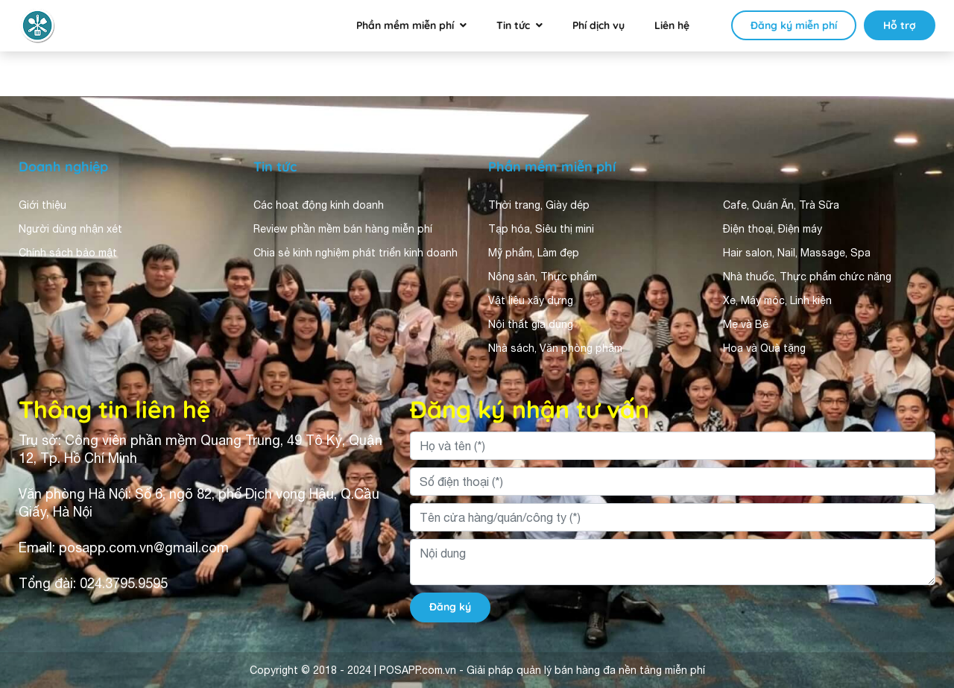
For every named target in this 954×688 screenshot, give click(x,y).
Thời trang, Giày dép (539, 205)
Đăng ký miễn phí (794, 25)
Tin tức (513, 25)
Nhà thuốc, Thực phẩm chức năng (807, 277)
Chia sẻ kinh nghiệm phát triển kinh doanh (355, 253)
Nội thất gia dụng (530, 324)
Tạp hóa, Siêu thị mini (541, 229)
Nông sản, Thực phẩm (542, 277)
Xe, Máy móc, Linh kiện (777, 300)
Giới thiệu (42, 205)
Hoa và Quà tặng (764, 348)
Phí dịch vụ (598, 25)
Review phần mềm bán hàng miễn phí (342, 229)
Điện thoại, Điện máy (772, 229)
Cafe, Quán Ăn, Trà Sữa (781, 205)
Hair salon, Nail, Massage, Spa (797, 253)
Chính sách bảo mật (68, 253)
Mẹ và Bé (745, 324)
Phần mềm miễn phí (405, 25)
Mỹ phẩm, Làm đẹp (533, 253)
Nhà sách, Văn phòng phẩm (555, 348)
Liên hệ (671, 25)
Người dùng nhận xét (70, 229)
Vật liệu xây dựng (530, 300)
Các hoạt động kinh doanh (318, 205)
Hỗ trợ (899, 25)
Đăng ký (450, 606)
